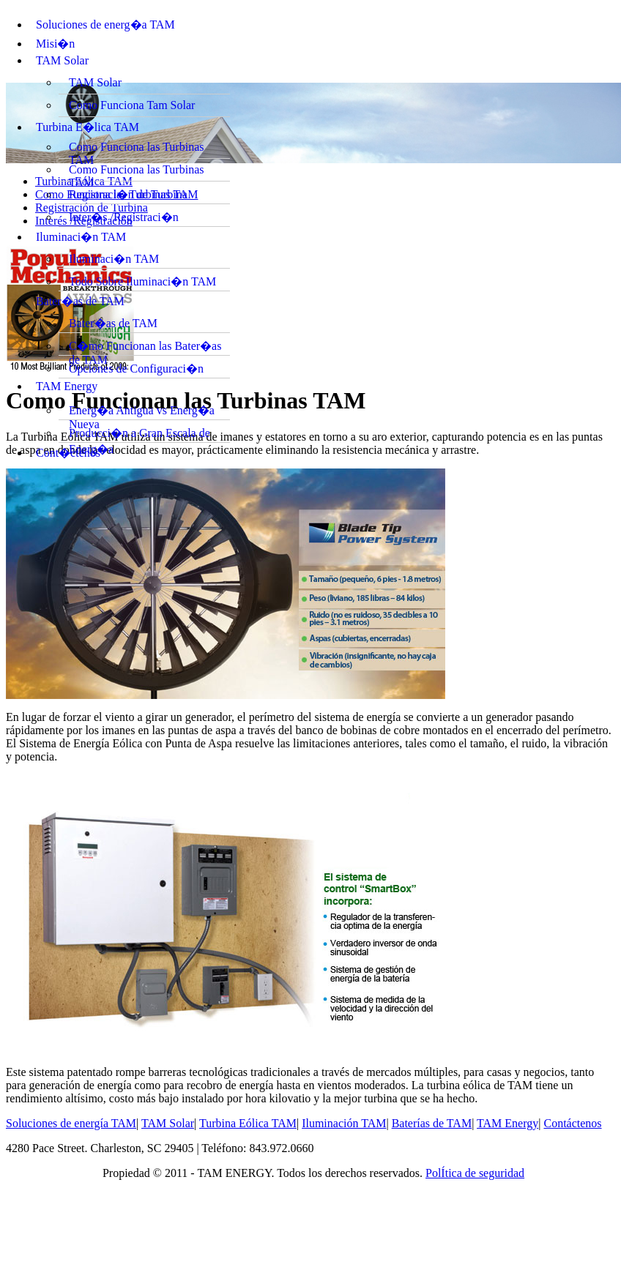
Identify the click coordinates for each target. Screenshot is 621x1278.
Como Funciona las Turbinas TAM (136, 150)
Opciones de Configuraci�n (136, 368)
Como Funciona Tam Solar (132, 105)
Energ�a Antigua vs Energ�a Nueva (142, 412)
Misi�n (55, 43)
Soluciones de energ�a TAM (105, 24)
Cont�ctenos (68, 452)
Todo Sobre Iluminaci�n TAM (142, 281)
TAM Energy (66, 386)
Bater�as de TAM (80, 301)
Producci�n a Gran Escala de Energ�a (139, 435)
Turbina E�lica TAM (87, 127)
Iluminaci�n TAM (81, 237)
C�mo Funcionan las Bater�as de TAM (145, 348)
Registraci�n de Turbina (128, 194)
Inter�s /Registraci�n (124, 217)
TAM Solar (62, 60)
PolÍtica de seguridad (474, 1173)
